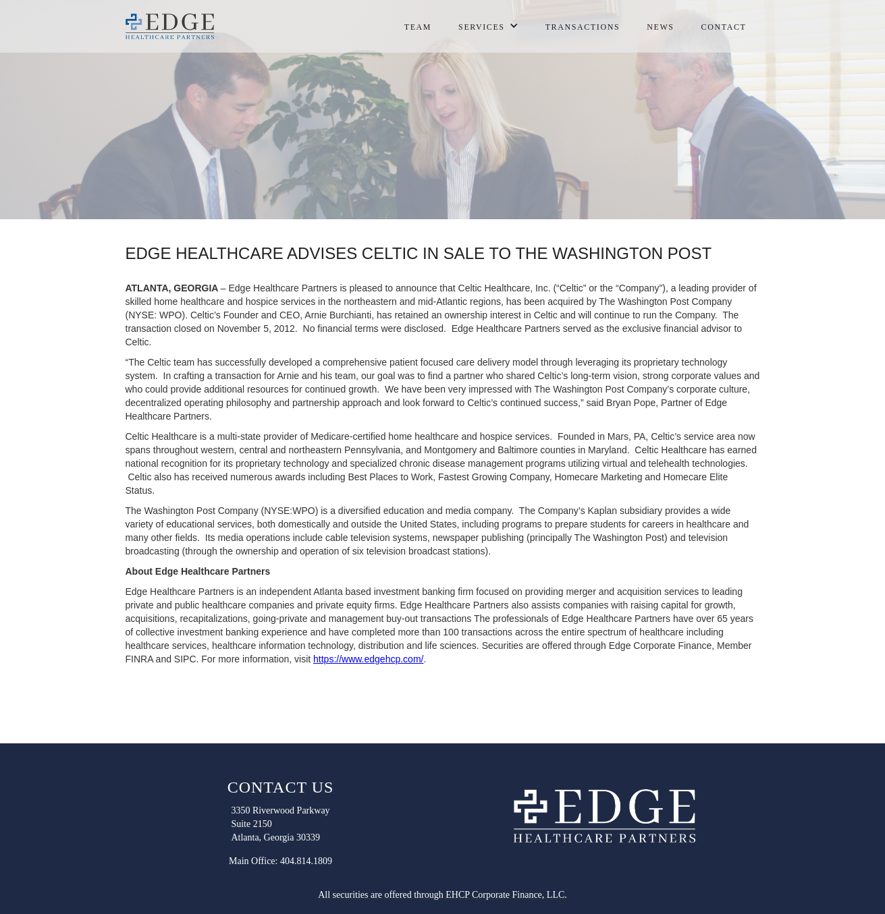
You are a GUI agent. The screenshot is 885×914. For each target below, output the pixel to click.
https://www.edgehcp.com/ (368, 659)
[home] (173, 26)
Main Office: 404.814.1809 (280, 861)
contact (724, 27)
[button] (488, 23)
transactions (582, 27)
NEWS (660, 27)
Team (417, 27)
